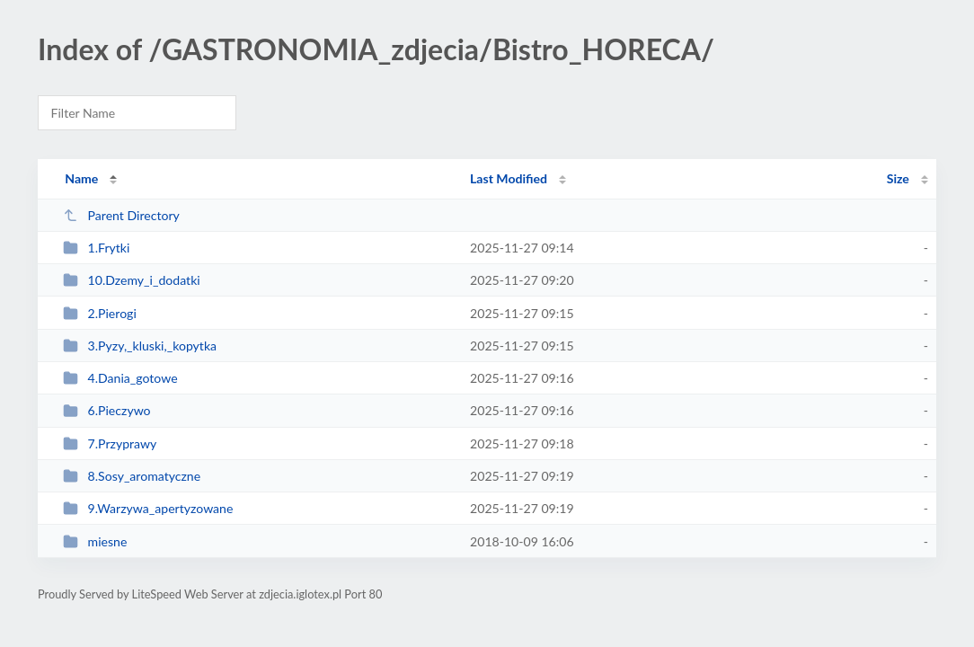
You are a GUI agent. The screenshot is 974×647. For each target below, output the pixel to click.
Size (898, 178)
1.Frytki (96, 247)
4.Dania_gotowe (120, 378)
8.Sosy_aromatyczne (131, 475)
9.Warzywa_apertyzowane (148, 508)
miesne (95, 541)
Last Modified (508, 178)
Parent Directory (121, 215)
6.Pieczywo (106, 410)
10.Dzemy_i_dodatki (131, 280)
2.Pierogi (100, 313)
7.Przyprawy (109, 443)
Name (81, 178)
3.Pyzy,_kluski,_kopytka (140, 345)
